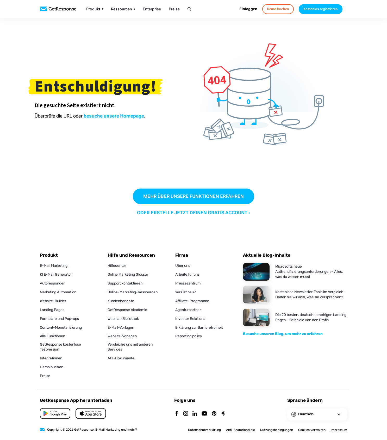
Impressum (339, 430)
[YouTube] (204, 413)
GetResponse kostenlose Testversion (60, 347)
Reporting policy (188, 336)
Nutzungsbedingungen (276, 430)
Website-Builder (53, 301)
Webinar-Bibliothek (123, 318)
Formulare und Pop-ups (59, 318)
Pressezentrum (188, 283)
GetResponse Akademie (127, 310)
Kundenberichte (121, 301)
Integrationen (51, 358)
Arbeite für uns (187, 274)
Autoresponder (52, 283)
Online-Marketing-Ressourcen (133, 292)
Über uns (182, 265)
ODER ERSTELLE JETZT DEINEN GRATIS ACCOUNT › (193, 212)
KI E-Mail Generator (56, 274)
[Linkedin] (194, 414)
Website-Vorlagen (122, 336)
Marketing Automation (58, 292)
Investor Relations (190, 318)
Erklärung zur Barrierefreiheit (199, 327)
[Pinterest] (214, 414)
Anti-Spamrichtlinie (240, 430)
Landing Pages (52, 310)
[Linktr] (223, 414)
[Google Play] (91, 413)
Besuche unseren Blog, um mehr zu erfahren (283, 334)
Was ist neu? (185, 292)
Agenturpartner (188, 310)
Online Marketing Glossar (128, 274)
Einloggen (248, 9)
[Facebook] (176, 414)
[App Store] (55, 413)
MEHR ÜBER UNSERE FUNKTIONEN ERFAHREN (193, 196)
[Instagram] (185, 414)
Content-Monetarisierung (61, 327)
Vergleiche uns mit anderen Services (130, 347)
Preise (174, 9)
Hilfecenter (117, 265)
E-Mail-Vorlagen (121, 327)
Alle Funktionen (52, 336)
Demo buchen (51, 367)
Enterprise (152, 9)
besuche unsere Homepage (114, 116)
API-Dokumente (121, 358)
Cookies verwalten (312, 430)
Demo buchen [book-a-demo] (278, 9)
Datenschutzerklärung (204, 430)
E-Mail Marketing (53, 265)
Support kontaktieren (125, 283)
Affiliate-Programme (192, 301)
